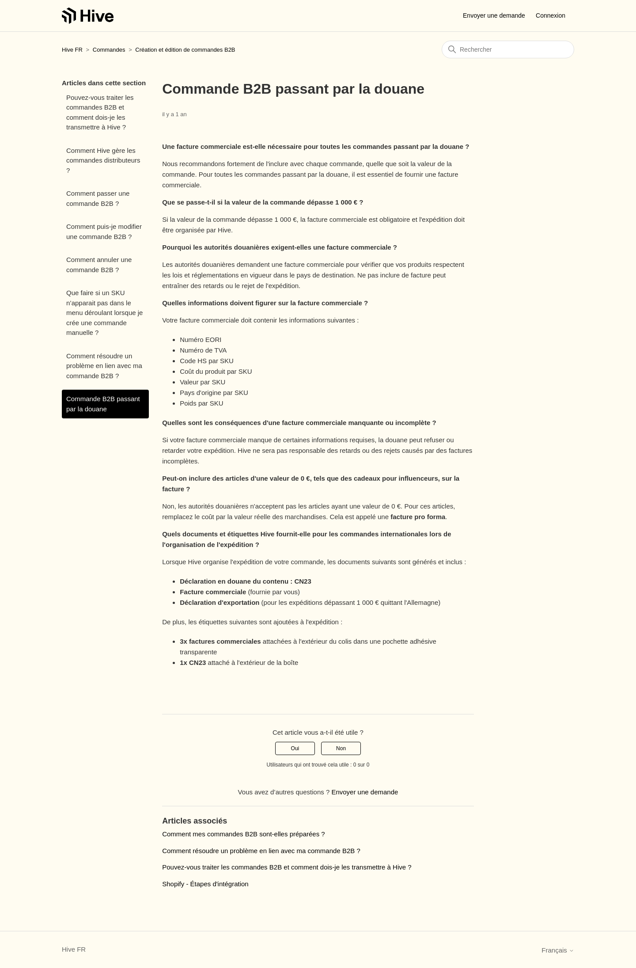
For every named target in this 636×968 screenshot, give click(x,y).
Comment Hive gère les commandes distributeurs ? (103, 160)
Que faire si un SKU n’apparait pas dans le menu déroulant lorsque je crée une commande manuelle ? (104, 312)
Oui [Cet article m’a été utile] (295, 748)
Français (557, 950)
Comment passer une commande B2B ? (97, 198)
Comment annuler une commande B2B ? (99, 264)
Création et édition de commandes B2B (185, 49)
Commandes (109, 49)
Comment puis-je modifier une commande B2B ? (104, 231)
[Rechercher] (508, 49)
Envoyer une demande (494, 15)
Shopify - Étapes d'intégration (205, 884)
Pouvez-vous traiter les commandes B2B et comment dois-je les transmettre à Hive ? (100, 112)
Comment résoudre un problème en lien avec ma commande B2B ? (104, 366)
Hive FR (72, 49)
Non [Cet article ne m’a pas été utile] (341, 748)
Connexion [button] (550, 15)
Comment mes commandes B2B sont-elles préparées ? (243, 834)
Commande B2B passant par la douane (103, 404)
